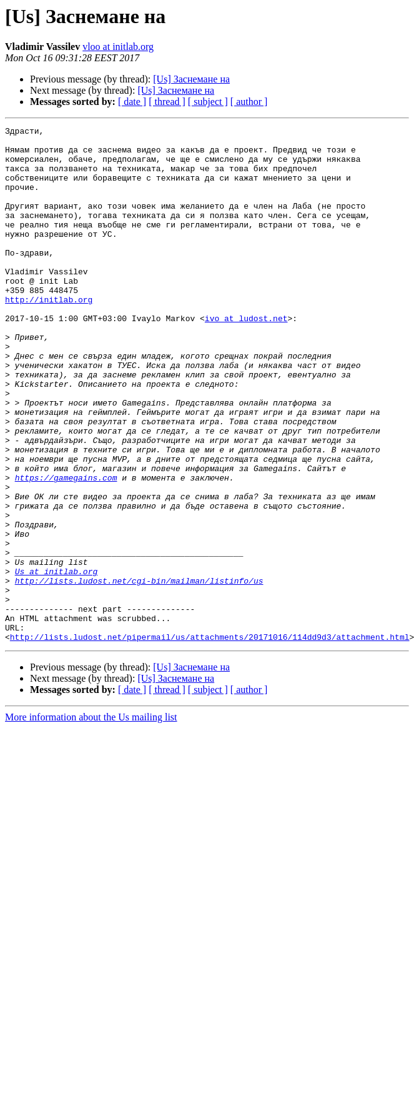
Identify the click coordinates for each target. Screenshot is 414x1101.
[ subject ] (208, 101)
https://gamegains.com (66, 548)
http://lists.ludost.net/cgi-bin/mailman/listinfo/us (139, 672)
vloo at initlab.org (118, 46)
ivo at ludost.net (246, 357)
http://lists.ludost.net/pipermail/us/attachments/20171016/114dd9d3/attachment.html (210, 739)
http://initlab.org (48, 335)
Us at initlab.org (56, 661)
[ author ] (249, 101)
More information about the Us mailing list (91, 820)
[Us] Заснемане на (191, 79)
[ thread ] (167, 101)
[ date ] (132, 101)
